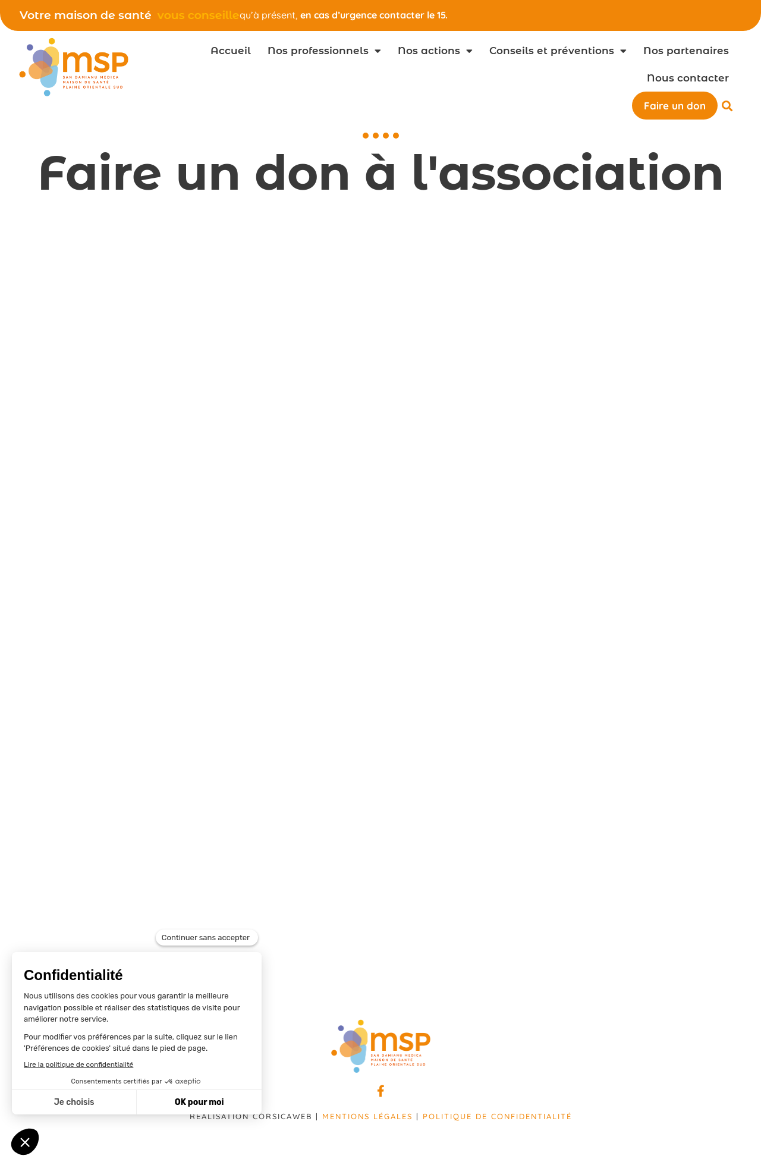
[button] (727, 105)
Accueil (230, 50)
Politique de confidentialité (497, 1116)
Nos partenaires (686, 50)
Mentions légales (367, 1116)
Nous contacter (688, 78)
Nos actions (435, 51)
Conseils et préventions (558, 51)
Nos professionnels (324, 51)
